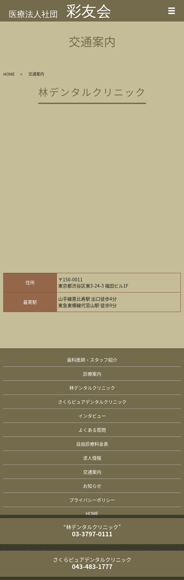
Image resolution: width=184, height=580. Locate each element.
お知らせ (92, 486)
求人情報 (92, 457)
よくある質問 (92, 429)
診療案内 (92, 373)
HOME (9, 74)
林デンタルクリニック (92, 387)
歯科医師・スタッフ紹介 (92, 359)
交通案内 (92, 471)
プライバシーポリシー (92, 500)
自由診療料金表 (92, 443)
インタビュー (92, 415)
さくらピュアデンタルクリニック (92, 401)
